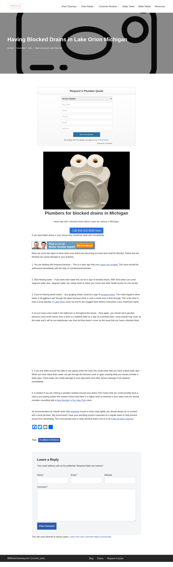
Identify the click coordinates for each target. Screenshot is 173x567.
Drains (100, 563)
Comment (42, 492)
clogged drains (109, 295)
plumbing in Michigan (49, 445)
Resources (160, 6)
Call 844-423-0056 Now (86, 230)
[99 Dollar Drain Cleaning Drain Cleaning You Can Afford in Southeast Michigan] (15, 6)
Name (40, 480)
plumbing (75, 416)
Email (74, 480)
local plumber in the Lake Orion (72, 405)
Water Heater (144, 6)
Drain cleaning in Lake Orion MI (49, 48)
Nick (12, 48)
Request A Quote (115, 563)
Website (108, 480)
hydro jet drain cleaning (123, 424)
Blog (91, 563)
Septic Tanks (128, 6)
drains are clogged (109, 265)
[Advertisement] (86, 350)
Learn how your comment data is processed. (91, 542)
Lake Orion (60, 302)
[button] (76, 6)
